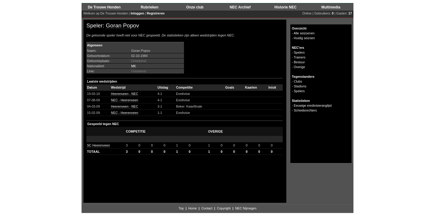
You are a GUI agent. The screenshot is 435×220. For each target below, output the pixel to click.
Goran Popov (122, 25)
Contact (206, 208)
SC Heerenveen (98, 145)
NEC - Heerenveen (124, 100)
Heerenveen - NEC (124, 94)
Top (181, 208)
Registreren (156, 13)
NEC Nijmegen (245, 208)
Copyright (224, 208)
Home (192, 208)
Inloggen (137, 13)
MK (133, 66)
